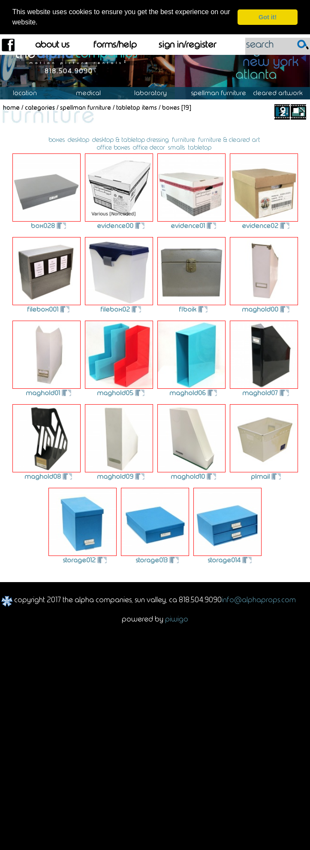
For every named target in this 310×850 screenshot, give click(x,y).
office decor (149, 147)
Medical (92, 93)
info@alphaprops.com (259, 599)
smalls (176, 147)
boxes (56, 139)
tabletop (199, 147)
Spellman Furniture (223, 93)
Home (11, 107)
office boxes (113, 147)
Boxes (171, 107)
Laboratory (155, 93)
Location (31, 93)
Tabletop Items (136, 107)
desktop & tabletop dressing (130, 139)
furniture (183, 139)
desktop (78, 139)
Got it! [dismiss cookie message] (268, 17)
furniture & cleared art (229, 139)
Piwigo (176, 618)
